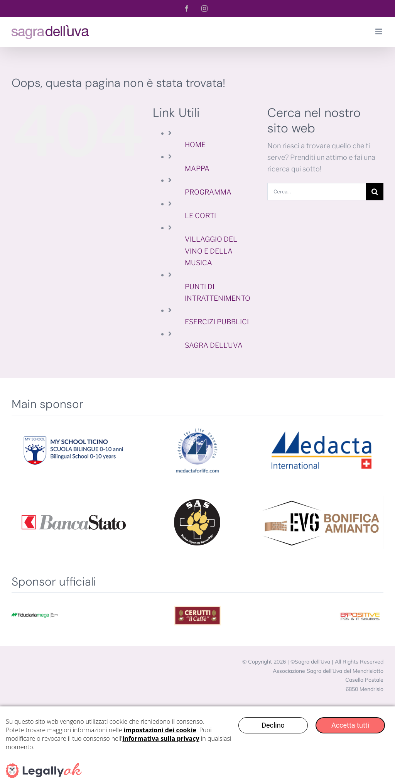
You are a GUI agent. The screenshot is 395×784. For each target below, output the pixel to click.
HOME (195, 145)
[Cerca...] (316, 191)
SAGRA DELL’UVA (214, 345)
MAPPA (197, 168)
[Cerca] (374, 191)
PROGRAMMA (208, 192)
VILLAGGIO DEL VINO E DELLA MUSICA (211, 251)
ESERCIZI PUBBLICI (217, 322)
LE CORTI (200, 216)
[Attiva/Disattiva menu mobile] (379, 31)
